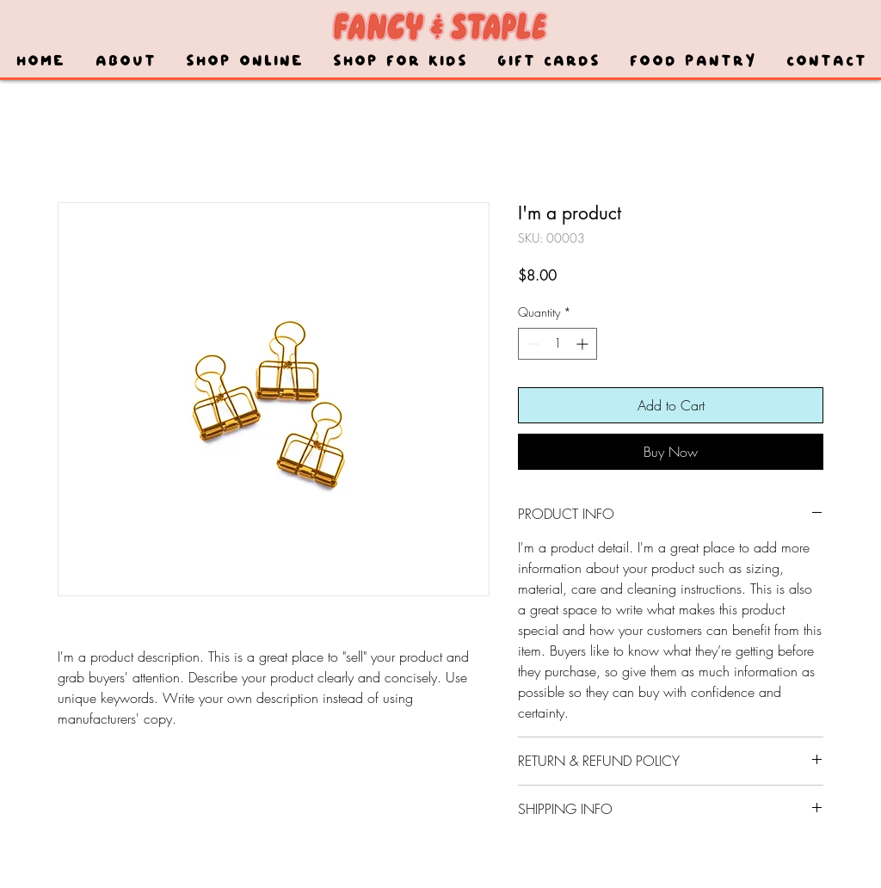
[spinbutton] (557, 344)
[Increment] (584, 344)
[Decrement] (531, 344)
